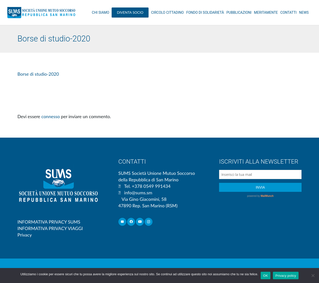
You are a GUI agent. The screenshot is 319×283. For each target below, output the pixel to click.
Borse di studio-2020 (38, 74)
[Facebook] (131, 222)
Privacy (24, 235)
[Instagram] (149, 222)
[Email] (122, 222)
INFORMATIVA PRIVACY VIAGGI (50, 228)
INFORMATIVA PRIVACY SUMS (48, 222)
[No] (312, 275)
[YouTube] (140, 222)
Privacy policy (285, 276)
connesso (50, 116)
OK (265, 276)
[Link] (41, 12)
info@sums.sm (138, 192)
